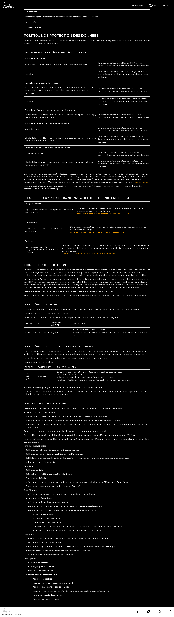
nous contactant (141, 182)
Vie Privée (18, 614)
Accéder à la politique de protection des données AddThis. (89, 253)
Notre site (137, 5)
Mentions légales (7, 614)
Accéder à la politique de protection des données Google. (104, 214)
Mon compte (161, 5)
